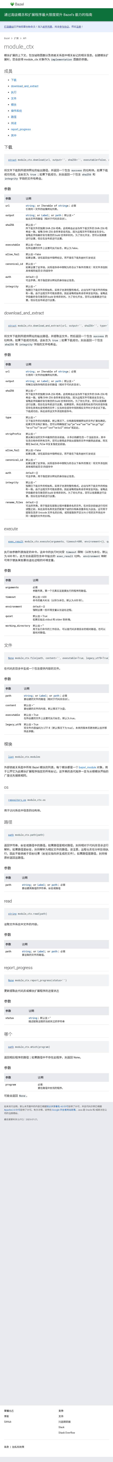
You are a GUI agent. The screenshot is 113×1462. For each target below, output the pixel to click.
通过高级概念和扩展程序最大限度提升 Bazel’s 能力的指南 (48, 15)
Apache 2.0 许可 (12, 1110)
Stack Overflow (67, 1432)
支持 (61, 1416)
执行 (13, 92)
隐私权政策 (18, 1447)
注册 (78, 26)
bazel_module (87, 767)
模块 (13, 104)
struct (12, 159)
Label (44, 215)
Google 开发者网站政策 (64, 1110)
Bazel (7, 38)
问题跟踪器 (65, 1421)
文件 (13, 98)
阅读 (13, 123)
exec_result (15, 541)
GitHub (7, 1421)
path (58, 215)
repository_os (17, 800)
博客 (6, 1416)
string (30, 205)
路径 (13, 117)
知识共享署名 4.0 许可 (57, 1106)
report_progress (21, 129)
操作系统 (16, 110)
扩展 (16, 38)
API (24, 38)
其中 (13, 135)
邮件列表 (47, 26)
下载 (13, 80)
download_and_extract (24, 86)
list (11, 756)
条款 (6, 1447)
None (11, 658)
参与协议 (64, 26)
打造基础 (9, 26)
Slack (61, 1427)
